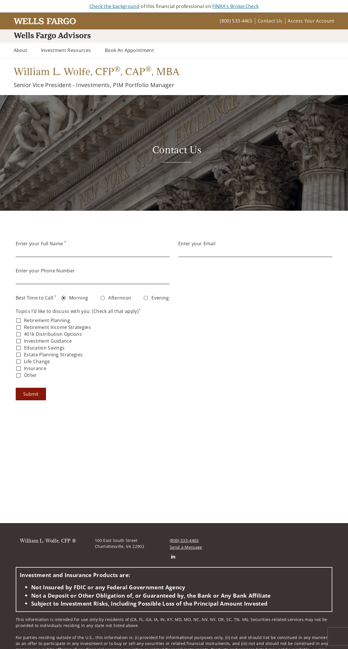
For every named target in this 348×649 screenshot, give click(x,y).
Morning (78, 298)
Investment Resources (66, 50)
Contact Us (270, 21)
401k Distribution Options (53, 334)
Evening (160, 298)
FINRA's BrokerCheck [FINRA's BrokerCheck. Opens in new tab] (235, 6)
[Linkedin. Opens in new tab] (173, 556)
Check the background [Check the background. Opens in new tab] (114, 6)
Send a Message (186, 547)
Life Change (37, 361)
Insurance (35, 368)
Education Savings (44, 348)
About (20, 50)
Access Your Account (311, 21)
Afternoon (119, 298)
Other (30, 375)
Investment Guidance (48, 341)
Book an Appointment (129, 50)
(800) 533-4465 (236, 21)
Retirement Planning (47, 320)
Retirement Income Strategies (57, 327)
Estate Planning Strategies (53, 354)
